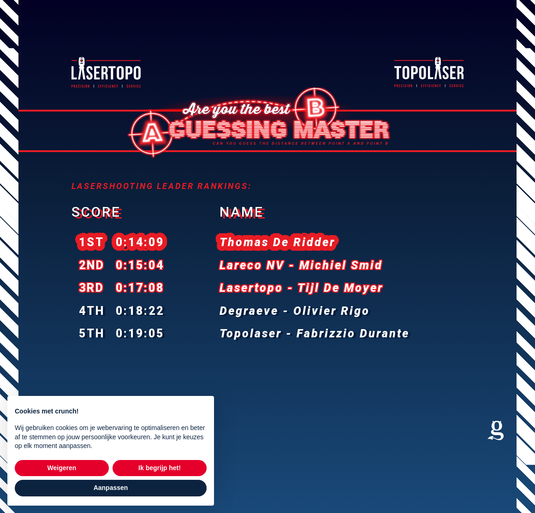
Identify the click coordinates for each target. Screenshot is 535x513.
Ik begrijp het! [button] (159, 468)
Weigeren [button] (62, 468)
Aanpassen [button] (111, 487)
